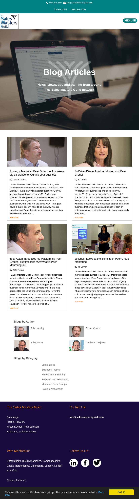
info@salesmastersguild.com (86, 417)
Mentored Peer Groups (54, 384)
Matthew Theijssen (96, 342)
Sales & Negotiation (52, 389)
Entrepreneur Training (54, 374)
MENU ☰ (130, 20)
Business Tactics (51, 369)
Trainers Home (60, 9)
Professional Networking (55, 379)
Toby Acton (37, 342)
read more (14, 218)
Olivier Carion (93, 328)
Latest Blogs (48, 364)
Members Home (78, 9)
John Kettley (37, 328)
